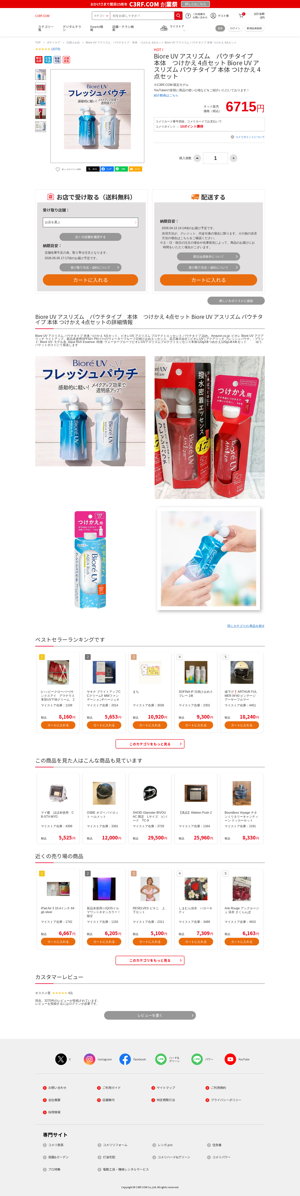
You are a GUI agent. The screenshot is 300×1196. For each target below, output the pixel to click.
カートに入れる (90, 279)
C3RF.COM (42, 15)
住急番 (217, 1144)
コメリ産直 (56, 1144)
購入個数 (185, 158)
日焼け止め (73, 42)
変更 (220, 28)
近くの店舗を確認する (90, 236)
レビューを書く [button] (150, 1015)
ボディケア (53, 42)
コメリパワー (221, 1157)
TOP (38, 42)
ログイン (235, 28)
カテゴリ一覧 (46, 28)
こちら (184, 238)
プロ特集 (54, 1169)
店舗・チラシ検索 (123, 28)
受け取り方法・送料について (90, 267)
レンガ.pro (165, 1144)
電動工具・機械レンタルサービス (126, 1169)
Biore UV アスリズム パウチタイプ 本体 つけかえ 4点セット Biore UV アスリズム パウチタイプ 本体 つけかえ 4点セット (161, 42)
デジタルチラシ (72, 28)
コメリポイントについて (250, 136)
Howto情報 (96, 28)
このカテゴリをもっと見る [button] (150, 744)
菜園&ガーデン (58, 1157)
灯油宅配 (109, 1157)
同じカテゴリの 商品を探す (246, 626)
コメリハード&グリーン (174, 1157)
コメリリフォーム (115, 1144)
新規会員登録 (254, 28)
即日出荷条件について (208, 256)
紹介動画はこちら (166, 95)
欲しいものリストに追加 (236, 300)
